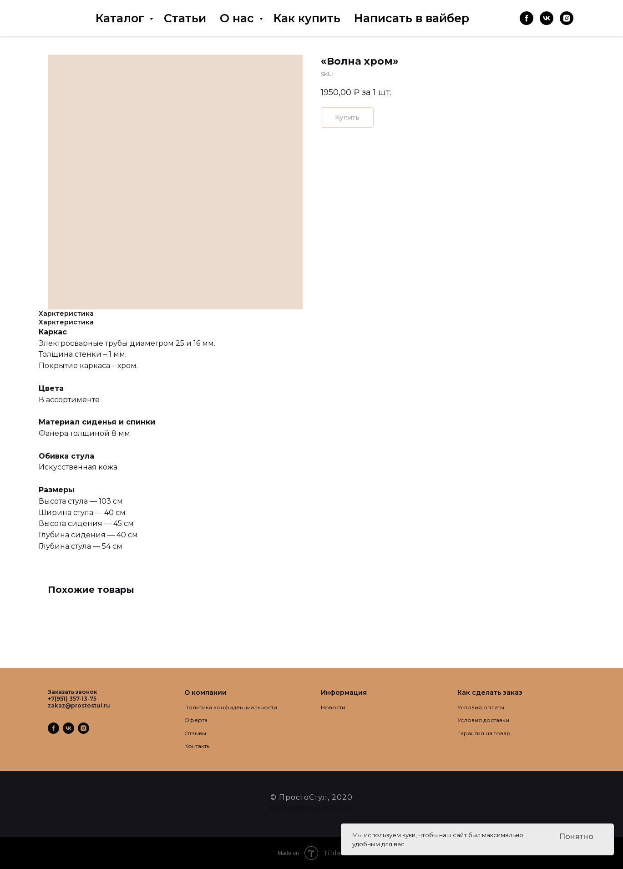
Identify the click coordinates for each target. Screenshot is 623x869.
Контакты (197, 746)
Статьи (185, 18)
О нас (238, 18)
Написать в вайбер (411, 18)
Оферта (196, 720)
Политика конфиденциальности (230, 707)
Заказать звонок (72, 691)
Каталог (121, 18)
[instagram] (566, 18)
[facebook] (526, 18)
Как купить (307, 18)
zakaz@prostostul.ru (311, 808)
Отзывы (195, 733)
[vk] (546, 18)
